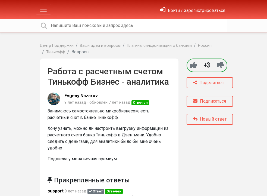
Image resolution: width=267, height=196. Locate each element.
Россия (205, 45)
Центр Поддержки (57, 45)
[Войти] (192, 10)
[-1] (220, 65)
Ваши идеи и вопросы (100, 45)
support (56, 191)
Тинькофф (55, 52)
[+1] (193, 65)
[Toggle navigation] (43, 9)
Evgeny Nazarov (81, 95)
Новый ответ (210, 119)
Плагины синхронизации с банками (159, 45)
